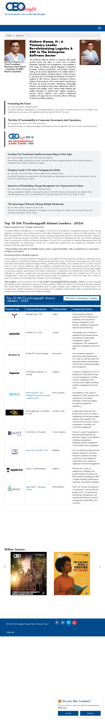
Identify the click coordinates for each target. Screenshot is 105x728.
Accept (68, 713)
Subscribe (10, 724)
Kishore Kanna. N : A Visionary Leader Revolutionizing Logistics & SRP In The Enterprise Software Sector (51, 48)
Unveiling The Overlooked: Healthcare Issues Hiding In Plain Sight (40, 200)
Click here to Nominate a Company (81, 389)
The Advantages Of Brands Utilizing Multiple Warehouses (36, 250)
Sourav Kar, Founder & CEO (37, 542)
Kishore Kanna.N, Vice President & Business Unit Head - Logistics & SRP (38, 487)
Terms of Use (42, 715)
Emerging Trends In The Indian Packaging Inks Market (34, 216)
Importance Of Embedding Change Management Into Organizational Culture (45, 232)
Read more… (63, 707)
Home (9, 35)
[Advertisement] (52, 125)
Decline (90, 713)
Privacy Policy (29, 715)
